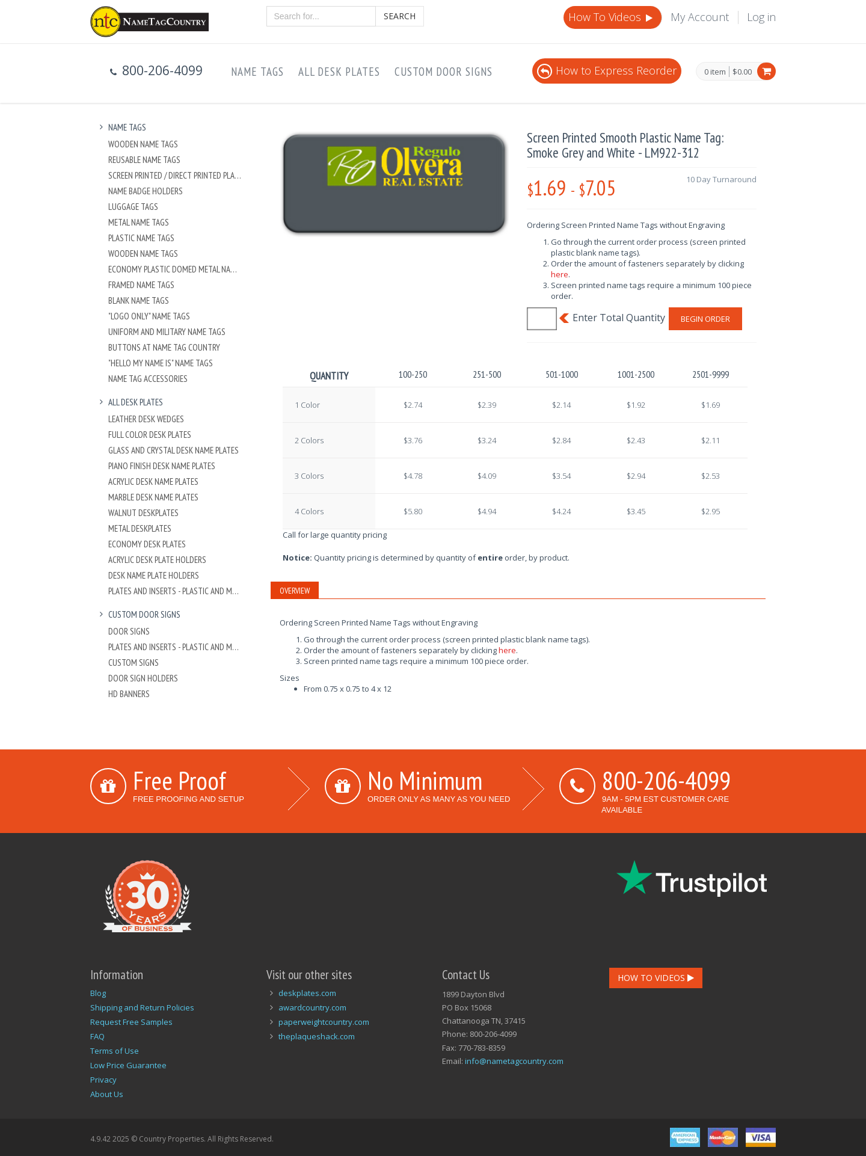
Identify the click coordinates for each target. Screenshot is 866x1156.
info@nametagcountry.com (514, 1061)
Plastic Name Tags (141, 238)
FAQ (97, 1036)
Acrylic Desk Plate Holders (157, 559)
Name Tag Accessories (148, 378)
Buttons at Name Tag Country (164, 347)
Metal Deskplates (139, 528)
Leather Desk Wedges (146, 419)
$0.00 (742, 71)
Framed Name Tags (141, 285)
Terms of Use (114, 1050)
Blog (98, 993)
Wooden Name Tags (143, 144)
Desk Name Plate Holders (153, 575)
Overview (295, 590)
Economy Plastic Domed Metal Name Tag (175, 269)
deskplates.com (307, 993)
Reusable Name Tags (144, 159)
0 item (715, 72)
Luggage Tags (133, 206)
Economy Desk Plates (147, 544)
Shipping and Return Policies (142, 1007)
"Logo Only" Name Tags (149, 316)
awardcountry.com (312, 1007)
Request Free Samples (131, 1021)
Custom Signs (133, 662)
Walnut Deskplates (143, 512)
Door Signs (129, 631)
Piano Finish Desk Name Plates (161, 466)
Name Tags (257, 71)
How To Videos (611, 17)
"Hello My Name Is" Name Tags (160, 363)
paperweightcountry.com (323, 1021)
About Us (106, 1094)
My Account (700, 17)
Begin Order (705, 318)
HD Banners (129, 693)
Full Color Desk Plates (149, 434)
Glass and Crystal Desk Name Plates (173, 450)
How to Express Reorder (607, 70)
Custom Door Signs (444, 71)
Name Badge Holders (145, 191)
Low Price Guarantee (128, 1065)
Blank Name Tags (138, 300)
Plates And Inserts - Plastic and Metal (175, 591)
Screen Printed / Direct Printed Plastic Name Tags (175, 175)
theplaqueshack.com (316, 1036)
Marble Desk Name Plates (153, 497)
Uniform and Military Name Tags (167, 331)
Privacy (103, 1079)
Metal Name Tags (138, 222)
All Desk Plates (339, 71)
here (559, 274)
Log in (761, 17)
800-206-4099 (666, 780)
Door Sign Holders (143, 678)
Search (400, 16)
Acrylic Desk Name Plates (153, 481)
